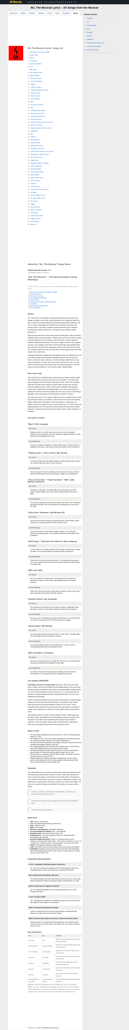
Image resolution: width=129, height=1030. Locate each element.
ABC (32, 107)
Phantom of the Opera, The (95, 43)
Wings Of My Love (37, 145)
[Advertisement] (45, 31)
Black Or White (34, 75)
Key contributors (35, 307)
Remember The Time (37, 113)
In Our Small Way (36, 166)
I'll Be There (33, 61)
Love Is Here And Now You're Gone (42, 151)
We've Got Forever (37, 157)
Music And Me (35, 207)
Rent (88, 29)
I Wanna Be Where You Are (39, 90)
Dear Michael (35, 175)
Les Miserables (92, 25)
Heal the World (35, 142)
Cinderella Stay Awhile (38, 110)
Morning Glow (35, 140)
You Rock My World (37, 172)
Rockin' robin (34, 55)
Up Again (33, 192)
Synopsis (66, 13)
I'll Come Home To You (38, 198)
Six (88, 22)
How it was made (35, 294)
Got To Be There (36, 78)
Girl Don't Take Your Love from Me (42, 122)
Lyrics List (13, 13)
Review (41, 13)
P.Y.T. (31, 66)
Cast (57, 13)
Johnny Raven (35, 186)
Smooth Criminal (36, 119)
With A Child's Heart (37, 177)
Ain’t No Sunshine (35, 64)
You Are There (35, 180)
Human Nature (35, 93)
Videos (23, 13)
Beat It (32, 58)
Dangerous (34, 131)
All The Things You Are (38, 195)
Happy (33, 204)
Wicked (89, 36)
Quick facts (33, 304)
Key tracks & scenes (36, 296)
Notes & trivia (34, 300)
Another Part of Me (37, 215)
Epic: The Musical (92, 50)
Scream (33, 137)
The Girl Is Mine (36, 96)
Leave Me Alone (36, 169)
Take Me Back (35, 99)
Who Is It (33, 224)
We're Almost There (36, 72)
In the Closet (35, 221)
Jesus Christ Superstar (94, 46)
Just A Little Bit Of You (38, 116)
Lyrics (75, 13)
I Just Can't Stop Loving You (40, 189)
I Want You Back (36, 87)
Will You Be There (36, 125)
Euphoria (33, 183)
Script (50, 13)
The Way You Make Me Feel (40, 154)
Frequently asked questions (39, 306)
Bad (32, 102)
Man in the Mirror (36, 210)
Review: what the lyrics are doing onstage (43, 292)
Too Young (34, 201)
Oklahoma (90, 39)
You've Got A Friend (37, 104)
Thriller (33, 84)
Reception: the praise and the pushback (43, 302)
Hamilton (90, 18)
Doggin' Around (35, 218)
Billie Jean (33, 69)
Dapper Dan (34, 160)
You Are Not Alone (36, 81)
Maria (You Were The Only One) (41, 128)
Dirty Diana (34, 213)
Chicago (89, 32)
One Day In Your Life (37, 148)
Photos (32, 13)
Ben (32, 134)
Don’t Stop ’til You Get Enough (39, 52)
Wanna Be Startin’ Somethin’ (40, 163)
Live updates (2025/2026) (38, 298)
